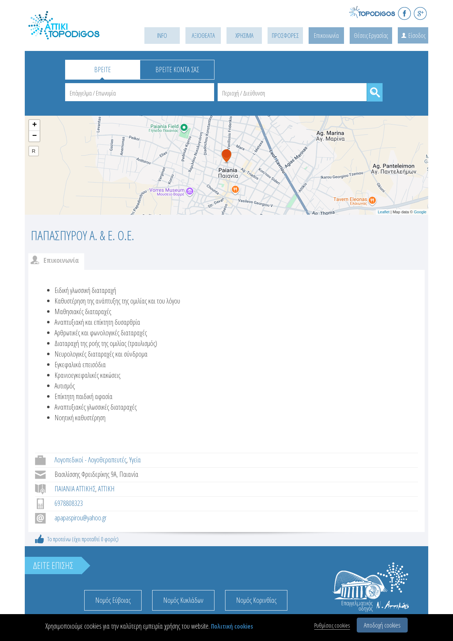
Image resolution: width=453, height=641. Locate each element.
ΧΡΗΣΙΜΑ (244, 35)
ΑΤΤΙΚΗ (106, 488)
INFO (162, 35)
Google (420, 212)
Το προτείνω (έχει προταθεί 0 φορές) (83, 539)
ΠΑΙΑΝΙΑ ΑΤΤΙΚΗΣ (75, 488)
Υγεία (135, 459)
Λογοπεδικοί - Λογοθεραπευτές (90, 459)
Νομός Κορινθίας (256, 600)
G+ (420, 13)
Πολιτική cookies (232, 626)
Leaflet (383, 212)
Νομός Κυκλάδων (183, 600)
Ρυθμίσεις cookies (332, 625)
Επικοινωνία (326, 35)
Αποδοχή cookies (382, 625)
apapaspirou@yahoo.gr (81, 517)
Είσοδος (416, 35)
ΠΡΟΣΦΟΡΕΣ (285, 35)
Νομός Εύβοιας (113, 600)
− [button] (34, 136)
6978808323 (69, 503)
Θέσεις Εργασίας (371, 35)
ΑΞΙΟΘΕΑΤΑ (203, 35)
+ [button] (34, 125)
